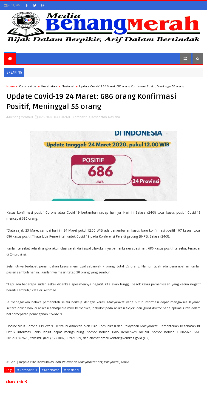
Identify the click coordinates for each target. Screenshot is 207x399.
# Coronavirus (27, 370)
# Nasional (71, 370)
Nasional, (114, 117)
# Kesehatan (51, 370)
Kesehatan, (99, 117)
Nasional (68, 86)
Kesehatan (49, 86)
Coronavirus (27, 86)
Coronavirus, (82, 117)
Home (10, 86)
